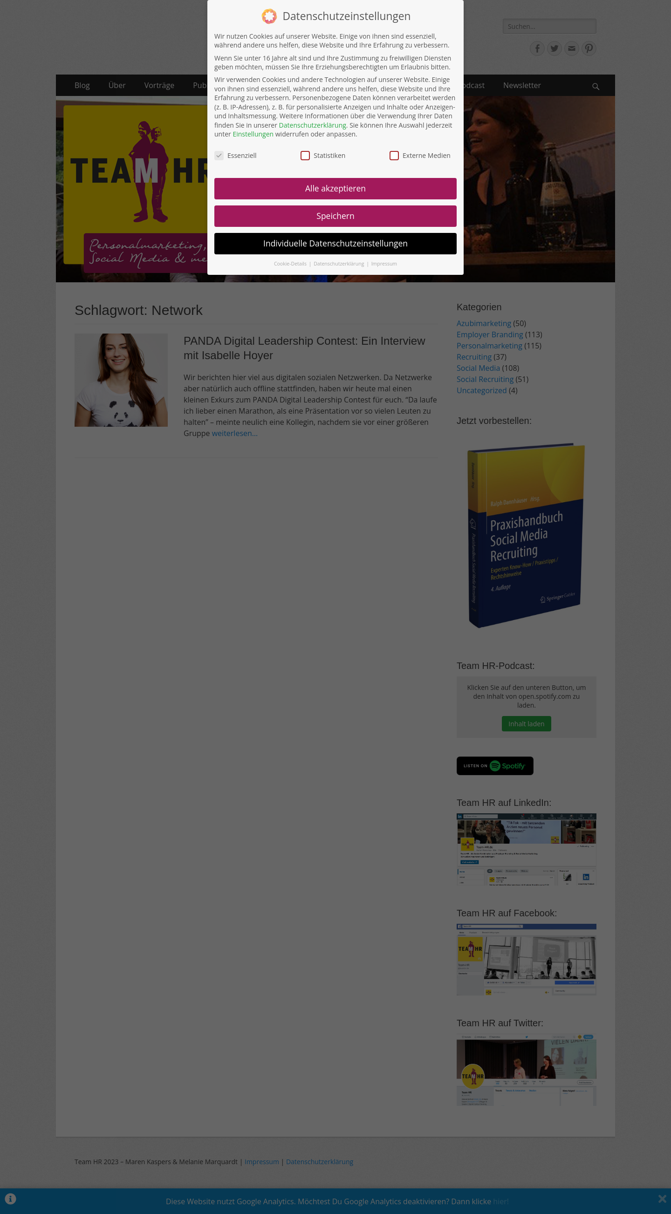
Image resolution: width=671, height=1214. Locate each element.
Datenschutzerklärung (312, 124)
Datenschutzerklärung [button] (339, 263)
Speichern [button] (335, 215)
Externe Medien (420, 154)
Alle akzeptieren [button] (335, 187)
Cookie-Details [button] (291, 263)
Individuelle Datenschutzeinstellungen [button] (335, 242)
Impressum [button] (384, 263)
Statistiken (323, 154)
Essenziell (235, 154)
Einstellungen (253, 134)
